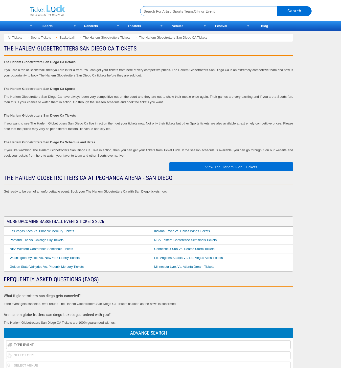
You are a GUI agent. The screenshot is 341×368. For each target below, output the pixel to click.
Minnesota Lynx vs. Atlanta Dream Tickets (184, 267)
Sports (48, 26)
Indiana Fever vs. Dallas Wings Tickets (182, 231)
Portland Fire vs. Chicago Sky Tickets (36, 240)
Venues (177, 26)
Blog (264, 26)
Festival (221, 26)
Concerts (91, 26)
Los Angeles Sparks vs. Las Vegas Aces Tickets (188, 258)
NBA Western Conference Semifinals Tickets (41, 249)
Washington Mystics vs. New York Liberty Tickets (45, 258)
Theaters (134, 26)
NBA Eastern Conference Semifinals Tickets (185, 240)
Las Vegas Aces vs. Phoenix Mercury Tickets (42, 231)
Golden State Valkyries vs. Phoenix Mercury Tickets (47, 267)
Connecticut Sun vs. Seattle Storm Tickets (184, 249)
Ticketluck (79, 10)
